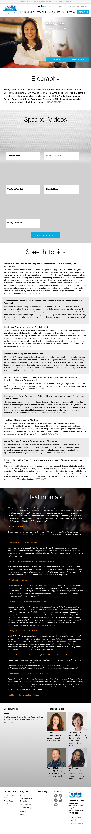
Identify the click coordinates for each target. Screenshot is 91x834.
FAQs (22, 814)
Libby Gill (51, 732)
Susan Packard (74, 732)
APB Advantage (26, 807)
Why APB (41, 11)
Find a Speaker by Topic (10, 802)
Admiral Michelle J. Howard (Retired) (55, 769)
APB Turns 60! (69, 11)
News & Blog (54, 11)
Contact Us (83, 11)
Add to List (56, 60)
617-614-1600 (46, 6)
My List (38, 6)
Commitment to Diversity (26, 799)
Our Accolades (25, 804)
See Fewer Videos (45, 235)
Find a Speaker (27, 11)
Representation (26, 811)
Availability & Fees (78, 60)
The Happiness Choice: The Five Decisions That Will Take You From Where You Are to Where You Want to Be (24, 719)
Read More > (55, 102)
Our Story (23, 795)
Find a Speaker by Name (10, 796)
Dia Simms (73, 768)
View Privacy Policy (75, 823)
